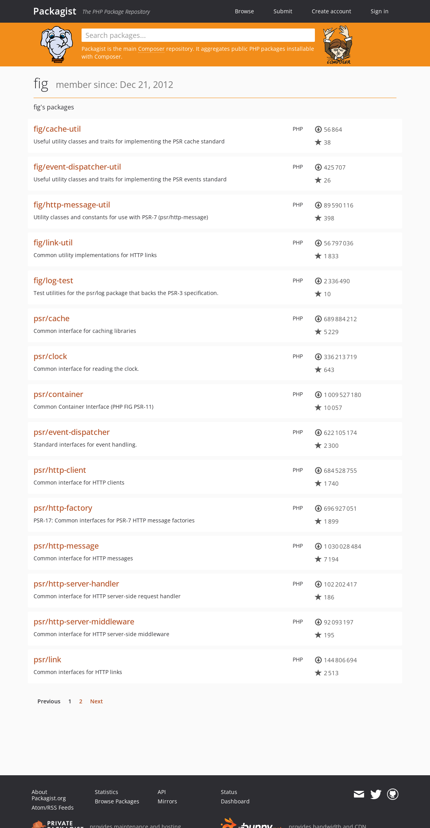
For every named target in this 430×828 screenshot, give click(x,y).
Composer (151, 48)
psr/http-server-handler (76, 583)
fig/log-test (53, 280)
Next (96, 701)
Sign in (380, 11)
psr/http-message (66, 545)
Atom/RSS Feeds (53, 807)
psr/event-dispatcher (72, 432)
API (162, 792)
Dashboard (235, 801)
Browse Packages (117, 801)
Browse (244, 11)
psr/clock (50, 356)
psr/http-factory (63, 508)
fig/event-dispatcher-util (77, 166)
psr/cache (51, 318)
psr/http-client (60, 470)
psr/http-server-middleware (84, 621)
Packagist (54, 11)
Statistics (106, 792)
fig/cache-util (57, 128)
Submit (283, 11)
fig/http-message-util (72, 204)
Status (229, 792)
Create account (331, 11)
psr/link (47, 659)
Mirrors (167, 801)
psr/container (58, 394)
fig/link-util (53, 242)
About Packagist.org (49, 795)
